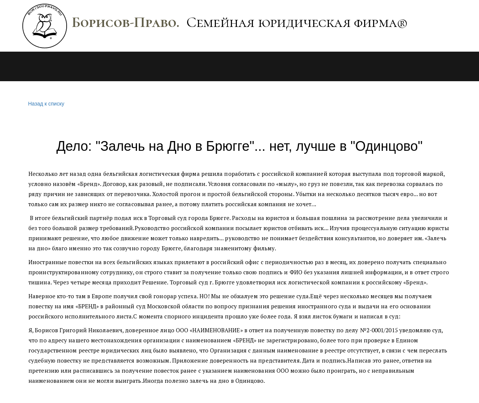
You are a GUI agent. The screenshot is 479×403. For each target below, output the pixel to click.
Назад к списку (45, 104)
